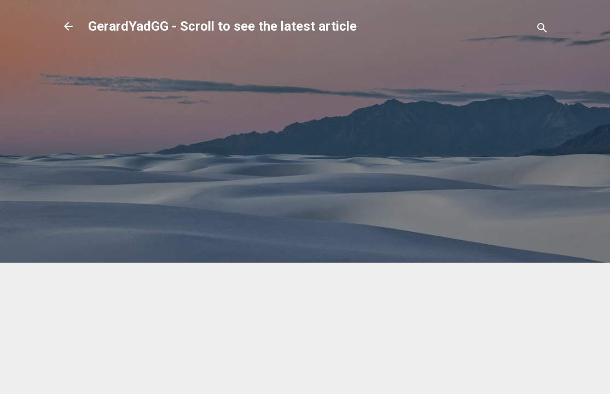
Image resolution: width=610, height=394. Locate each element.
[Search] (542, 30)
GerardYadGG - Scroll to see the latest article (222, 26)
